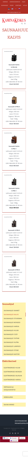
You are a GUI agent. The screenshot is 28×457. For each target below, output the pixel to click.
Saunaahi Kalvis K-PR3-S (8, 256)
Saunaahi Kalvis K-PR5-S (8, 217)
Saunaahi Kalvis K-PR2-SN (8, 51)
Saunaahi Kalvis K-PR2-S (8, 93)
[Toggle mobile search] (22, 23)
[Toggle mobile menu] (25, 23)
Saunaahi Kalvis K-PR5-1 (8, 175)
